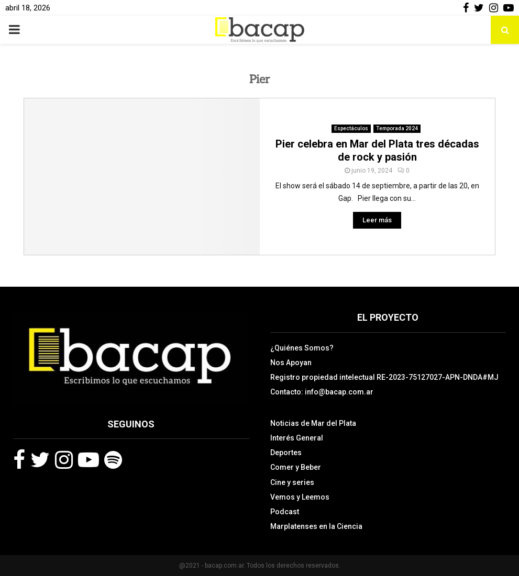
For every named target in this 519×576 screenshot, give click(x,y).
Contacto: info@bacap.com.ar (321, 392)
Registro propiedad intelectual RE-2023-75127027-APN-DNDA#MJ (384, 377)
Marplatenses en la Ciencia (316, 526)
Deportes (286, 452)
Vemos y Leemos (299, 497)
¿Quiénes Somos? (302, 348)
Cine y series (292, 482)
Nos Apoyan (291, 362)
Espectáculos (351, 128)
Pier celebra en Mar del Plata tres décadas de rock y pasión (377, 150)
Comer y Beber (295, 467)
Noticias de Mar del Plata (313, 423)
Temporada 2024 (397, 128)
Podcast (284, 511)
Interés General (296, 438)
